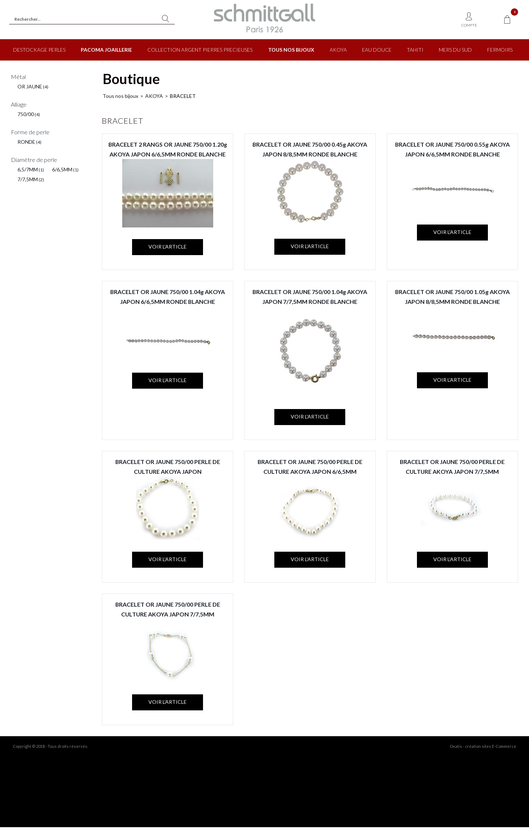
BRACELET (183, 96)
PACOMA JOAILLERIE (106, 50)
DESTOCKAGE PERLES (39, 50)
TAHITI (415, 50)
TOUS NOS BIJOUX (291, 50)
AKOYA (338, 50)
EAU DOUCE (376, 50)
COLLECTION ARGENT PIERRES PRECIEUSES (199, 50)
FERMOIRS (500, 50)
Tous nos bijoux (120, 96)
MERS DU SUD (455, 50)
